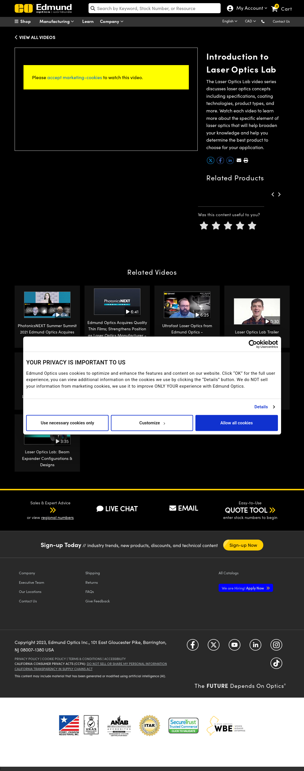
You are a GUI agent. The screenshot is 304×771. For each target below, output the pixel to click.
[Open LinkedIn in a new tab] (255, 647)
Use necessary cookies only (67, 423)
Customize (152, 423)
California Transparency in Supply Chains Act (54, 669)
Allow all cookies (236, 423)
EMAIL (183, 507)
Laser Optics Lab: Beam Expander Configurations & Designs (47, 458)
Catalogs (229, 572)
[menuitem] (29, 21)
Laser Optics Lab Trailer (257, 332)
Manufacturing (58, 21)
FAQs (89, 591)
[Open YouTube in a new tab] (234, 647)
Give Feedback (97, 600)
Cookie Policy (54, 659)
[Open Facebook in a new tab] (193, 647)
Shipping (92, 572)
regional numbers (57, 517)
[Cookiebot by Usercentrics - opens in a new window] (253, 344)
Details (261, 407)
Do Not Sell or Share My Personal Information (127, 663)
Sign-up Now (243, 545)
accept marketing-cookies (74, 77)
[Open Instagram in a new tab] (276, 647)
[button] (267, 21)
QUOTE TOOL (246, 509)
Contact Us (281, 21)
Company (113, 21)
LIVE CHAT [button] (117, 508)
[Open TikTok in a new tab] (276, 665)
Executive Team (31, 582)
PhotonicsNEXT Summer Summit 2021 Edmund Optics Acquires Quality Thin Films (47, 332)
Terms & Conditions (85, 659)
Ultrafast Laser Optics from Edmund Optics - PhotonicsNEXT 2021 (187, 332)
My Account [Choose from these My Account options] (248, 8)
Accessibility (115, 659)
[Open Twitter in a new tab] (213, 647)
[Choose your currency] (251, 21)
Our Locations (30, 591)
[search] (155, 8)
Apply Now (243, 587)
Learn (88, 21)
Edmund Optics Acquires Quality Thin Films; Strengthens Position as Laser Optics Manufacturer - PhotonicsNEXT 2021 (117, 332)
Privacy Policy (27, 659)
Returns (91, 582)
